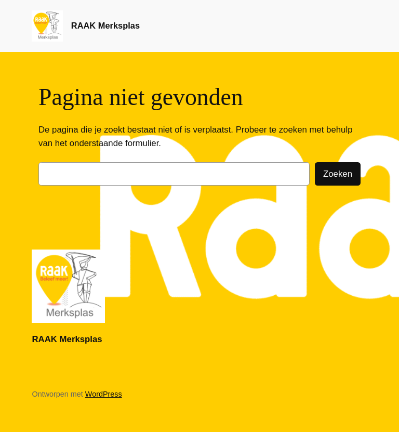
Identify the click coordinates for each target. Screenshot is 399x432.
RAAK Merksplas (105, 25)
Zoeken (337, 174)
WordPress (103, 394)
